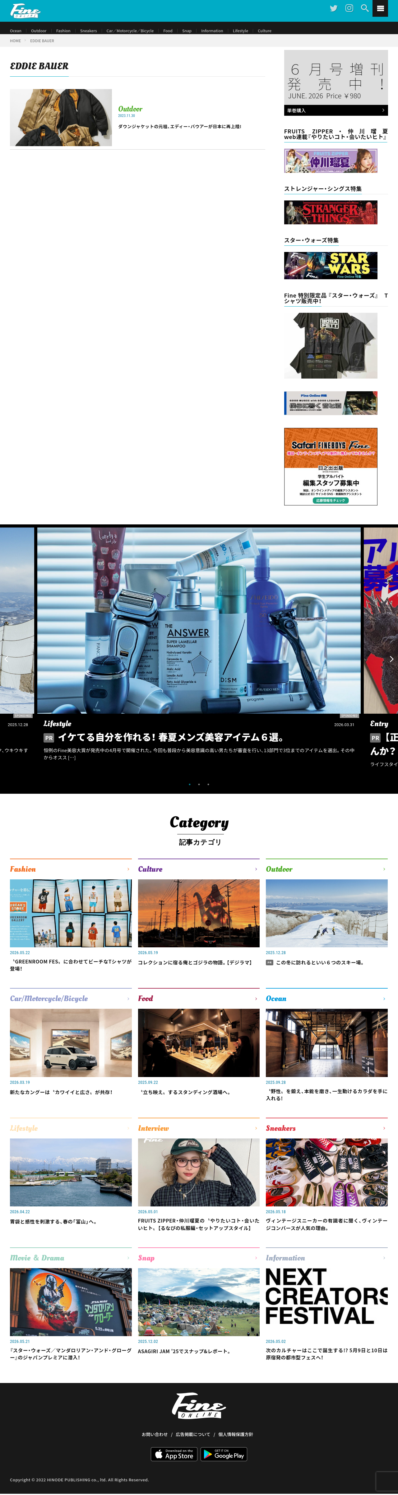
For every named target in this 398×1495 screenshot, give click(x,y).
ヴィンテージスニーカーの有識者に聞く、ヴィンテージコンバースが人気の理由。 (327, 1235)
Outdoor (41, 31)
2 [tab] (199, 790)
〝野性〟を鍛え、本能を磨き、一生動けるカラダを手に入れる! (327, 1103)
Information (229, 31)
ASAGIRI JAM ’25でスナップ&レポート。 (192, 1371)
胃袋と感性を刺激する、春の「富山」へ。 (60, 1231)
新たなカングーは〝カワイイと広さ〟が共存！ (69, 1099)
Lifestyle (260, 31)
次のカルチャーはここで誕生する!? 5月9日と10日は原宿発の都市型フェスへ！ (327, 1375)
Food (182, 31)
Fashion (68, 31)
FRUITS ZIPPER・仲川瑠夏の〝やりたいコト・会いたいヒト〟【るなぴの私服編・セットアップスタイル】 (199, 1239)
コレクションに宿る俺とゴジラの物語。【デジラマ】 (199, 972)
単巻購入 (334, 117)
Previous (6, 665)
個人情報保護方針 (235, 1457)
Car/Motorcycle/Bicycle (49, 1006)
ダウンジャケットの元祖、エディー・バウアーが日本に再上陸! (191, 131)
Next (392, 665)
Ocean (16, 31)
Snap (202, 31)
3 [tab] (208, 790)
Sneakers (95, 31)
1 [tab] (190, 790)
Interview (153, 1138)
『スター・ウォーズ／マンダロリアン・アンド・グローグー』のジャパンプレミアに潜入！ (71, 1375)
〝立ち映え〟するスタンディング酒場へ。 (192, 1099)
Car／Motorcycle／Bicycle (141, 31)
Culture (286, 31)
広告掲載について (193, 1457)
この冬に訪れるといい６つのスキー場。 (322, 968)
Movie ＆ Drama (37, 1278)
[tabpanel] (199, 658)
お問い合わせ (155, 1457)
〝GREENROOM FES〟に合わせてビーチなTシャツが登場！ (71, 972)
